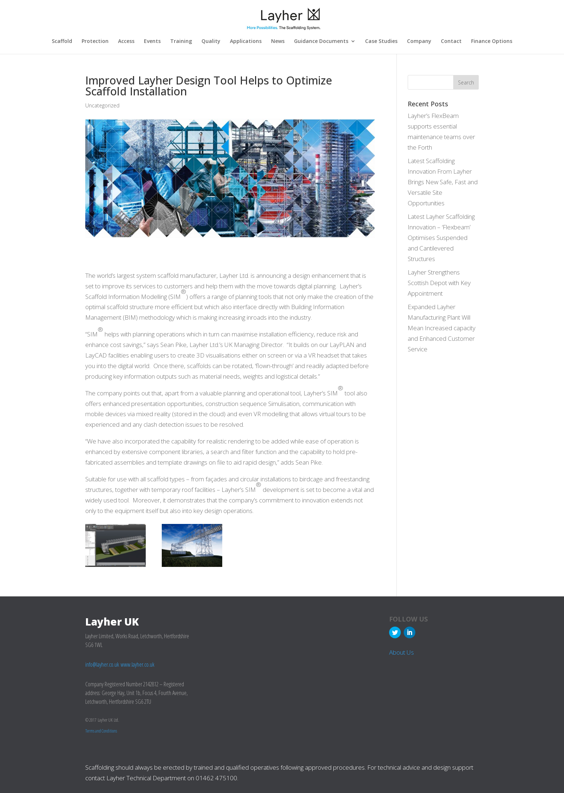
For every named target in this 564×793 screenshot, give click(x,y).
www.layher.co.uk (137, 664)
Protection (95, 41)
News (278, 41)
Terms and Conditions (101, 730)
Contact (451, 41)
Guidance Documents (321, 41)
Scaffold (62, 41)
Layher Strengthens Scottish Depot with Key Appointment (439, 282)
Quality (210, 41)
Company (419, 41)
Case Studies (381, 41)
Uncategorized (102, 105)
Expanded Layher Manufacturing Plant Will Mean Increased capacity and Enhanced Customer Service (441, 327)
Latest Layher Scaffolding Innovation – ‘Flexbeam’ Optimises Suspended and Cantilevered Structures (441, 237)
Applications (246, 41)
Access (126, 41)
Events (152, 41)
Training (181, 41)
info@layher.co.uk (102, 664)
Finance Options (491, 41)
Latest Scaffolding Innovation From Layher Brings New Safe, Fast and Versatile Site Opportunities (443, 181)
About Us (401, 652)
